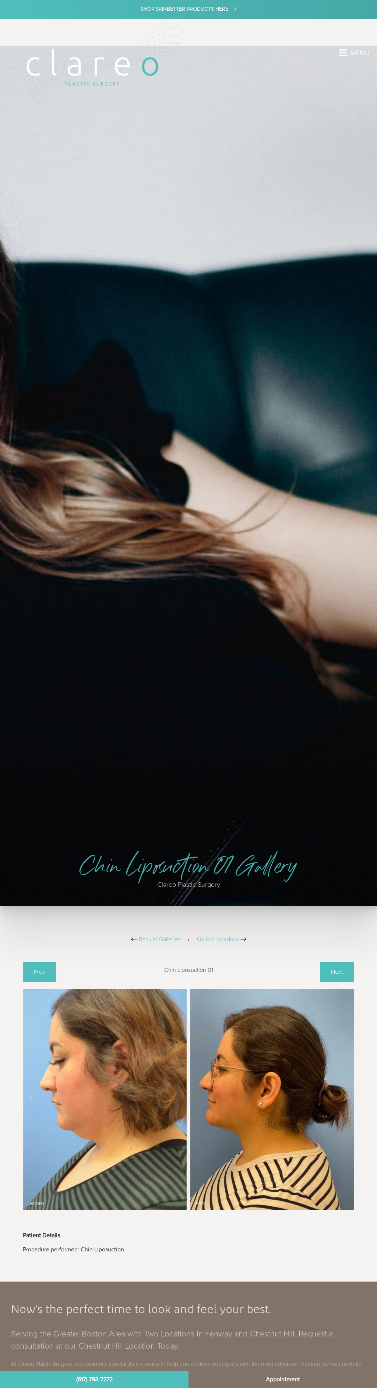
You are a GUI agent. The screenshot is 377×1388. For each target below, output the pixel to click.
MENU (360, 52)
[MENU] (343, 52)
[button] (31, 1097)
